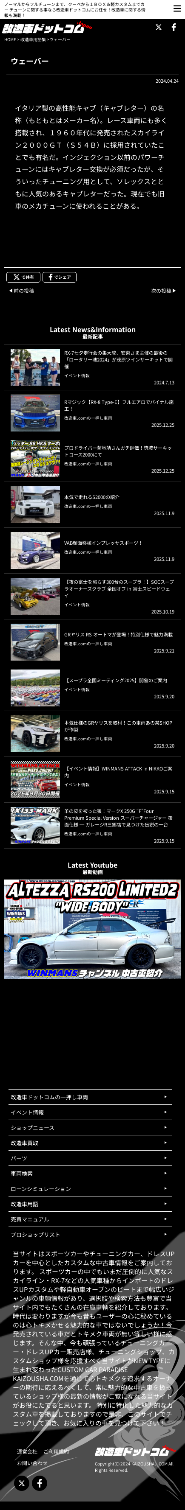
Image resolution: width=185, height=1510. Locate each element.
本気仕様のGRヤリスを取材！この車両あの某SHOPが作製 (118, 726)
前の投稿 (24, 290)
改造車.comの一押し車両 (88, 418)
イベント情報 (77, 375)
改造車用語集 (33, 39)
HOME (10, 39)
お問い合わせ (32, 1462)
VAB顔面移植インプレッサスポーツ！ (103, 542)
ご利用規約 (56, 1451)
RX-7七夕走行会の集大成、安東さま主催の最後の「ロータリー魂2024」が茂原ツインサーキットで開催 (118, 359)
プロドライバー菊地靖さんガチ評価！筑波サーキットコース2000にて (118, 451)
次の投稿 (161, 290)
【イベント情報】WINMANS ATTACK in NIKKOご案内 (118, 772)
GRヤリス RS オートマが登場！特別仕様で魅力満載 (118, 634)
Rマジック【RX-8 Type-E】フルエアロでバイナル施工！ (119, 405)
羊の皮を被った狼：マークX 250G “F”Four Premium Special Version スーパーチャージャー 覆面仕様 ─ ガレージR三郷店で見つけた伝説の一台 (118, 817)
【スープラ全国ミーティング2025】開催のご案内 (115, 680)
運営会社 (27, 1451)
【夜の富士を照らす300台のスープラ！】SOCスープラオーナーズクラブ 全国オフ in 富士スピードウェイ (119, 588)
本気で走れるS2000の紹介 (92, 496)
